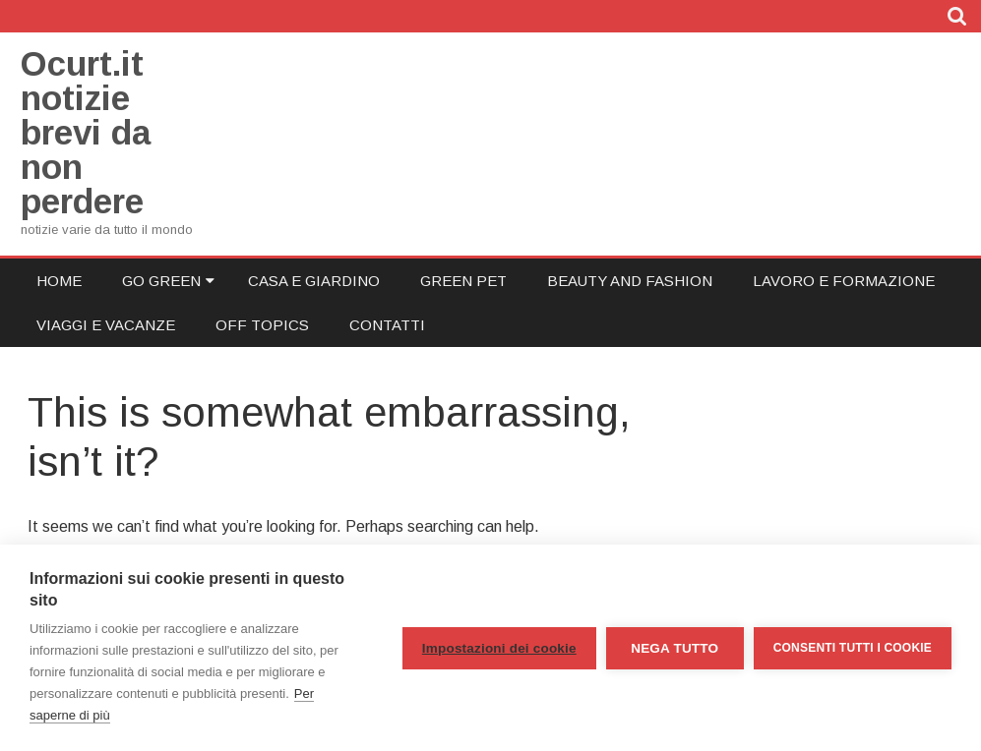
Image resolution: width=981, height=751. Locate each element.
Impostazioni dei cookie (499, 648)
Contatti (387, 325)
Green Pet (463, 280)
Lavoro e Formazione (844, 280)
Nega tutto (674, 648)
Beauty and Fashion (629, 280)
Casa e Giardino (314, 280)
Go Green (161, 280)
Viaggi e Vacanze (105, 325)
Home (59, 280)
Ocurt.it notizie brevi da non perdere (86, 132)
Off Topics (262, 325)
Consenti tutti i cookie (852, 648)
